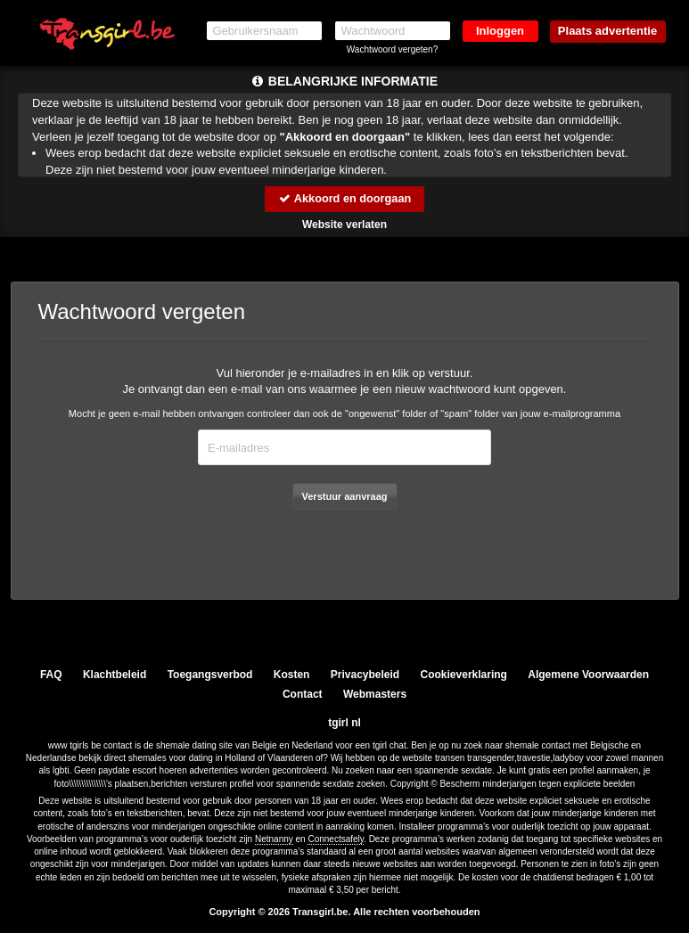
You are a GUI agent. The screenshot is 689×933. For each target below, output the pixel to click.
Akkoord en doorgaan (344, 198)
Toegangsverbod (210, 674)
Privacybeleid (365, 674)
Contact (303, 694)
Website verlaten (344, 224)
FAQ (51, 674)
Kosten (292, 674)
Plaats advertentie (607, 30)
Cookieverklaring (464, 674)
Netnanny (274, 839)
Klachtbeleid (114, 674)
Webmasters (374, 694)
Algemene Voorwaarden (588, 674)
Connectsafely (336, 839)
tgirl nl (344, 722)
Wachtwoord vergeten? (392, 49)
